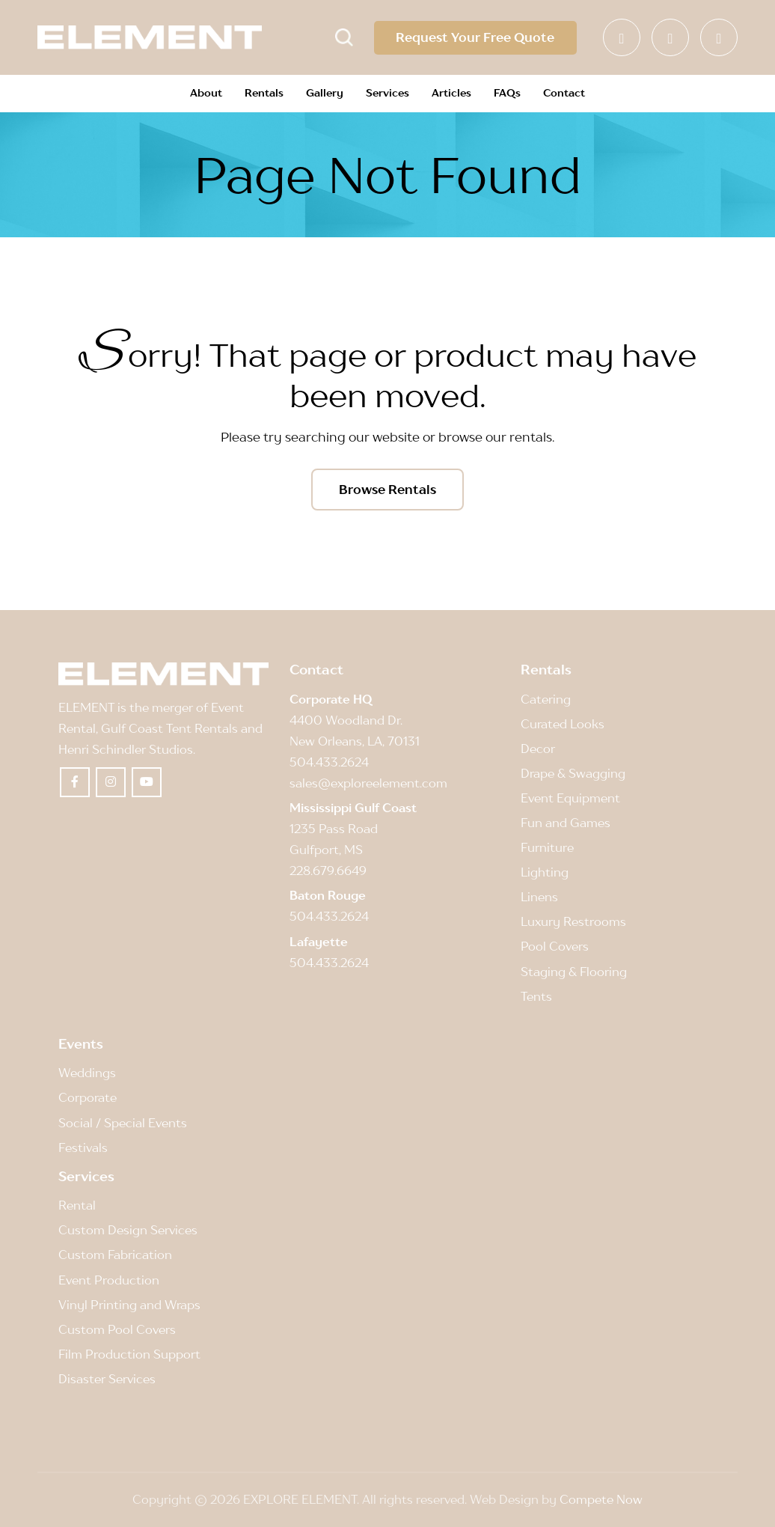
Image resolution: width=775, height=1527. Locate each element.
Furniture (547, 848)
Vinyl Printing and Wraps (129, 1304)
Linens (539, 897)
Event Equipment (570, 797)
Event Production (108, 1279)
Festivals (83, 1147)
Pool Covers (555, 946)
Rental (77, 1205)
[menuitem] (206, 94)
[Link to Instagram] (670, 37)
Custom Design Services (127, 1230)
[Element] (149, 37)
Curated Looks (562, 723)
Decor (538, 748)
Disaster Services (107, 1378)
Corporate (87, 1098)
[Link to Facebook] (621, 37)
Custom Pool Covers (117, 1329)
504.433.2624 (329, 762)
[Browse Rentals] (387, 489)
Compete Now (601, 1499)
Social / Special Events (122, 1122)
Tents (536, 996)
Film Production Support (129, 1354)
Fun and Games (565, 822)
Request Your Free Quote (475, 37)
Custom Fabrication (115, 1255)
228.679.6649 (328, 871)
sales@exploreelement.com (368, 782)
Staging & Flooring (574, 971)
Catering (546, 699)
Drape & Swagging (573, 773)
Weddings (87, 1073)
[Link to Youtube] (719, 37)
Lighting (545, 872)
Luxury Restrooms (573, 922)
